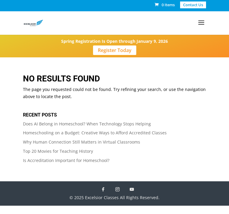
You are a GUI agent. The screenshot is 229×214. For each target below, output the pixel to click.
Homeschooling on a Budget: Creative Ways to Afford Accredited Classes (95, 133)
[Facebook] (103, 189)
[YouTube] (132, 189)
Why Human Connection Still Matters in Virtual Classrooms (81, 142)
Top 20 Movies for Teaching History (58, 151)
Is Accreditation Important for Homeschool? (66, 160)
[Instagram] (117, 189)
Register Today (114, 50)
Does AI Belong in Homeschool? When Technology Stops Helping (87, 124)
